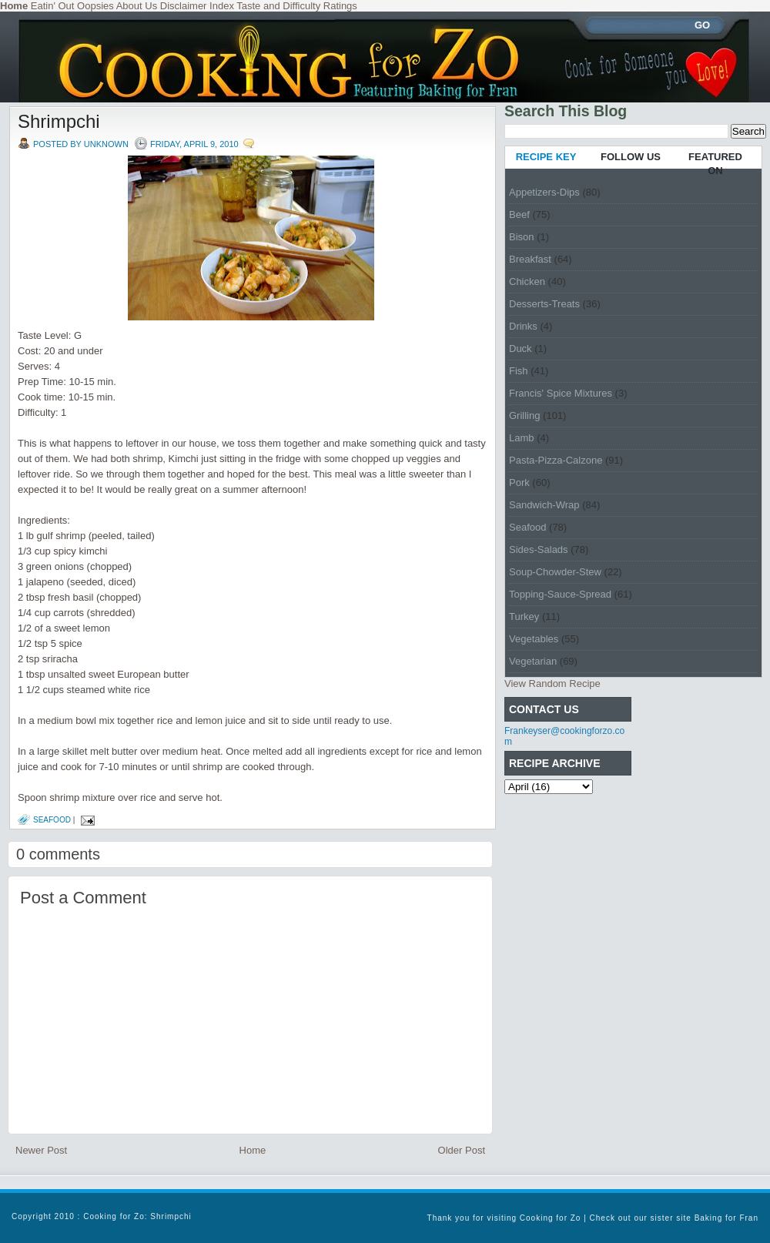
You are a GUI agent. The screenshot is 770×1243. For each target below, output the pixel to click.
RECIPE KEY (546, 156)
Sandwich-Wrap (544, 505)
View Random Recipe (552, 683)
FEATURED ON (715, 163)
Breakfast (530, 259)
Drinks (523, 326)
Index (221, 6)
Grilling (524, 415)
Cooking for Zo (550, 1218)
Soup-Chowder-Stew (555, 572)
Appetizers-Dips (544, 192)
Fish (518, 371)
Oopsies (95, 6)
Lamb (521, 438)
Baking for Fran (726, 1218)
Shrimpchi (59, 121)
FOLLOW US (631, 156)
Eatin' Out (53, 6)
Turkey (524, 616)
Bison (521, 237)
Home (252, 1150)
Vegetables (533, 639)
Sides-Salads (538, 549)
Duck (520, 348)
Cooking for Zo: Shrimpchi (137, 1216)
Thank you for (457, 1218)
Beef (519, 214)
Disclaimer (183, 6)
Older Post (461, 1150)
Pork (519, 482)
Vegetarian (533, 661)
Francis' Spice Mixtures (560, 393)
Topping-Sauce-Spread (560, 594)
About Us (136, 6)
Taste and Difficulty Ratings (296, 6)
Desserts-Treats (544, 304)
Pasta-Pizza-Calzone (555, 460)
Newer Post (41, 1150)
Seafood (52, 820)
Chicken (527, 281)
